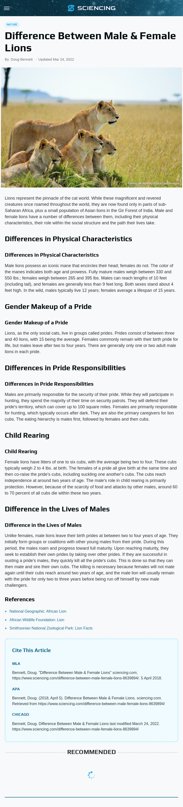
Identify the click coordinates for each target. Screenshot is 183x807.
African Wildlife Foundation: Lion (37, 620)
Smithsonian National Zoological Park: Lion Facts (51, 628)
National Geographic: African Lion (38, 611)
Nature (12, 24)
